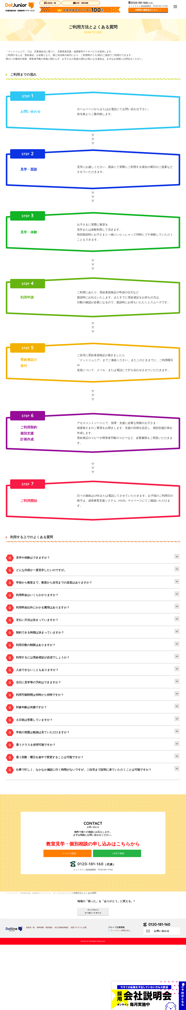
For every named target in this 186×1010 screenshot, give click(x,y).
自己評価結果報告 (61, 993)
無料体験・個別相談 (44, 993)
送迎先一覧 (49, 3)
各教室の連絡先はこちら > (147, 10)
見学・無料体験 (80, 3)
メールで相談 (70, 916)
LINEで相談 (120, 916)
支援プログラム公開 (78, 993)
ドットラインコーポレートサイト (93, 976)
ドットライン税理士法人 (120, 996)
